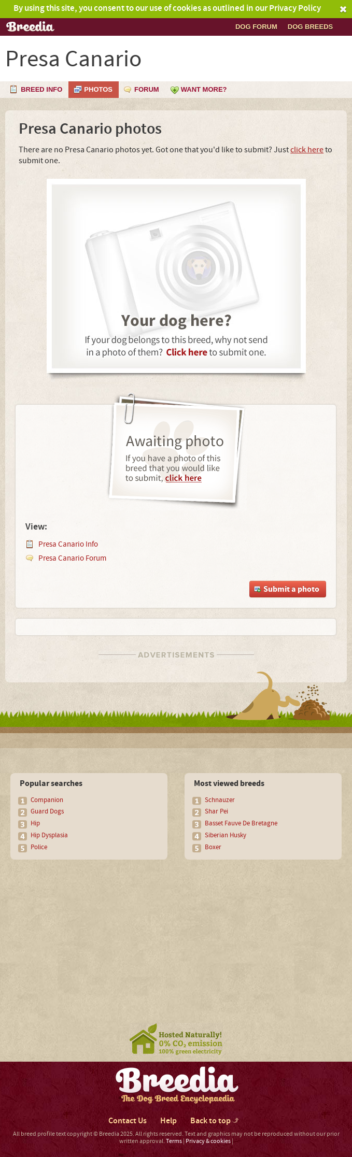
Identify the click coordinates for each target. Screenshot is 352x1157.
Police (39, 847)
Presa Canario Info (68, 544)
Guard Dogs (47, 811)
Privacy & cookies (208, 1141)
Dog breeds (310, 27)
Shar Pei (216, 811)
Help (168, 1121)
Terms (174, 1141)
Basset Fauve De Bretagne (241, 823)
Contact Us (127, 1121)
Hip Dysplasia (49, 835)
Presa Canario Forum (72, 558)
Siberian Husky (225, 835)
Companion (47, 800)
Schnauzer (220, 800)
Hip (35, 823)
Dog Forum (256, 27)
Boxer (213, 847)
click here (306, 150)
